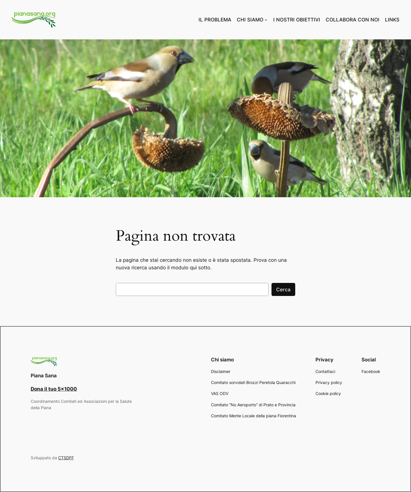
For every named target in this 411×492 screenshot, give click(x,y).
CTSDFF (66, 457)
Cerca (283, 289)
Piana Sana (44, 375)
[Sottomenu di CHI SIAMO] (266, 19)
